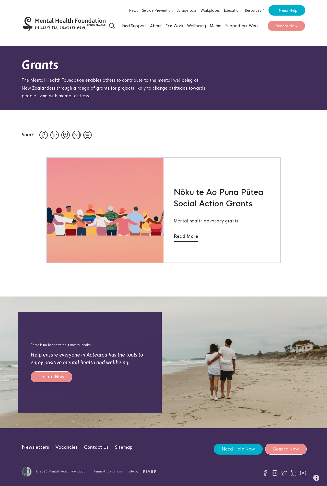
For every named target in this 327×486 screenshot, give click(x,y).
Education (232, 10)
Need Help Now (238, 449)
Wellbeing (196, 26)
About (156, 26)
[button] (316, 479)
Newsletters (35, 447)
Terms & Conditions (108, 471)
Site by (142, 471)
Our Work (174, 26)
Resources (255, 10)
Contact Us (96, 447)
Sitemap (124, 447)
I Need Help (286, 10)
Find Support (134, 26)
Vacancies (66, 447)
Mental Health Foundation (68, 471)
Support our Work (242, 26)
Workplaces (210, 10)
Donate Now (286, 25)
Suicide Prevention (157, 10)
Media (215, 26)
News (133, 10)
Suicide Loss (186, 10)
